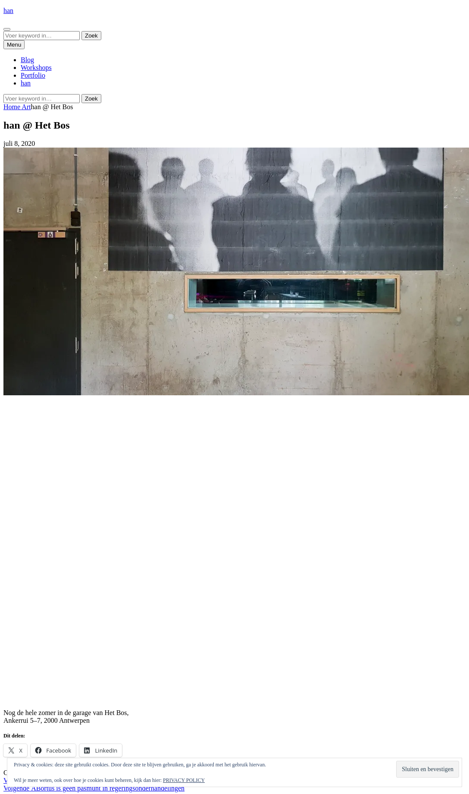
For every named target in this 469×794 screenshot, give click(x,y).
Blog (27, 59)
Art (26, 106)
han (8, 10)
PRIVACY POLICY (184, 780)
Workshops (36, 67)
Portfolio (33, 75)
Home (12, 106)
